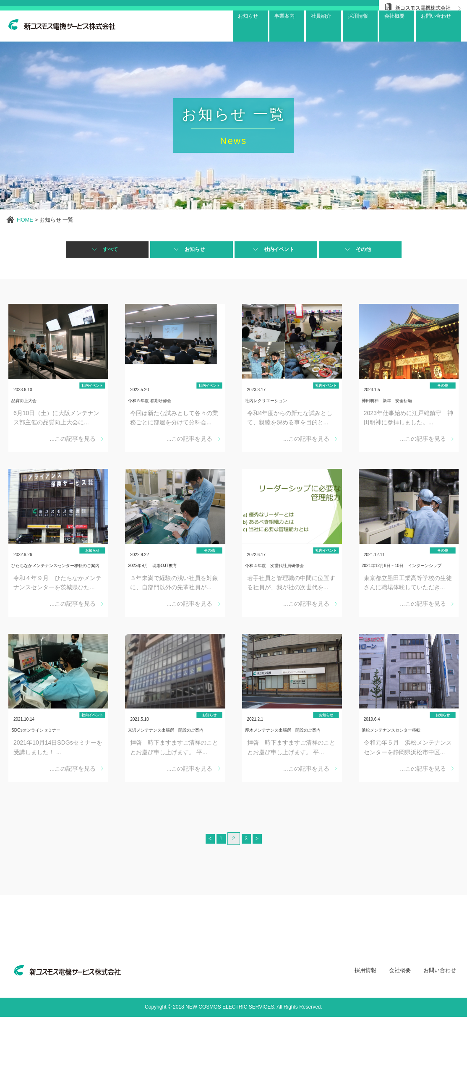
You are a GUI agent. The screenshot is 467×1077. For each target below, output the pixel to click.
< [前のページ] (205, 899)
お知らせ (231, 26)
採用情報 (365, 1030)
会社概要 (400, 1030)
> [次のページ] (262, 899)
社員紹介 (310, 26)
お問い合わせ (435, 26)
